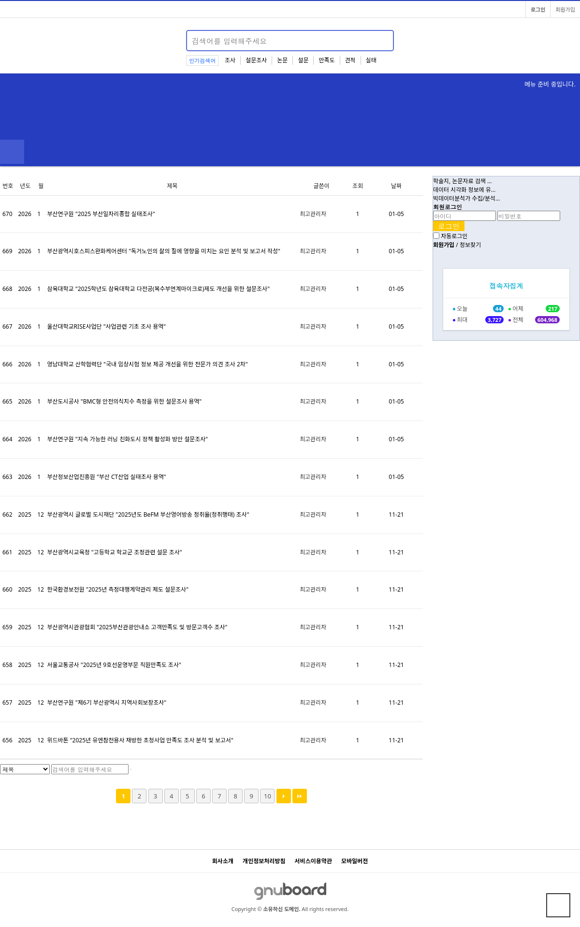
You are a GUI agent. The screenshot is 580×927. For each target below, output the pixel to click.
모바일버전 (354, 861)
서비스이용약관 (313, 861)
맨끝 (299, 796)
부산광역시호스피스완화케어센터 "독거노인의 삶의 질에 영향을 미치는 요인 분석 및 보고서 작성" (163, 251)
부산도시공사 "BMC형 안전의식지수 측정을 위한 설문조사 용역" (124, 401)
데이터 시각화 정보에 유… (464, 190)
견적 (350, 60)
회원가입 (565, 9)
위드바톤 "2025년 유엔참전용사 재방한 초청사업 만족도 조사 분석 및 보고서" (140, 740)
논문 (282, 60)
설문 (303, 60)
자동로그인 (454, 236)
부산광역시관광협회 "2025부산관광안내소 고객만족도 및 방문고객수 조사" (137, 627)
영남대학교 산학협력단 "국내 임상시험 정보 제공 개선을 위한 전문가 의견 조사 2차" (147, 364)
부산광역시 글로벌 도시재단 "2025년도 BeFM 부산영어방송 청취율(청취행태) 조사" (148, 514)
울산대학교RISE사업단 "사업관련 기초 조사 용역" (106, 326)
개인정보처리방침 (264, 861)
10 (267, 796)
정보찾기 (470, 245)
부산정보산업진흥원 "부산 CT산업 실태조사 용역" (106, 477)
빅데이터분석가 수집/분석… (466, 198)
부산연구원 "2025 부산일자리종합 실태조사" (101, 214)
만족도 (326, 60)
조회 (357, 186)
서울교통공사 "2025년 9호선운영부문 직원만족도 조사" (114, 665)
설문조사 (256, 60)
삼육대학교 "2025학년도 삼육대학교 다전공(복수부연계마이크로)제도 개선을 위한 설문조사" (158, 289)
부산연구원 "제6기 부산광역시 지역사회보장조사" (106, 702)
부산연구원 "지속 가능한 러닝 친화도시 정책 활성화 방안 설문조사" (127, 439)
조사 (230, 60)
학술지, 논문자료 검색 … (462, 181)
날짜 (396, 186)
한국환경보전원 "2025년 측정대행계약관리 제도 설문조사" (117, 589)
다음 (283, 796)
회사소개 (222, 861)
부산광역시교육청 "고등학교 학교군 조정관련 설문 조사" (114, 552)
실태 (371, 60)
